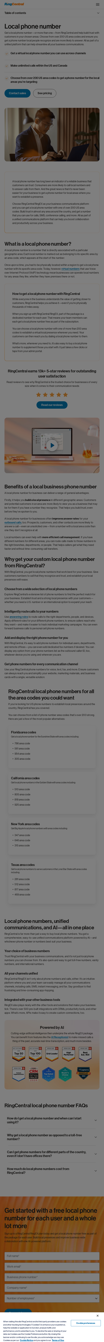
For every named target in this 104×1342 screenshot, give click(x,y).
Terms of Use (58, 1340)
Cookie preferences (85, 1323)
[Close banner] (98, 1316)
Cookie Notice (26, 1340)
